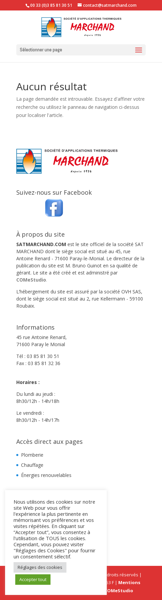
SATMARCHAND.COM (41, 244)
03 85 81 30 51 (43, 356)
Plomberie (32, 455)
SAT (139, 244)
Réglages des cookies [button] (40, 567)
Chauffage (32, 465)
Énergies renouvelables (46, 475)
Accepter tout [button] (32, 579)
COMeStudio (31, 280)
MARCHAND (30, 251)
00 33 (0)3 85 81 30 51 (51, 5)
